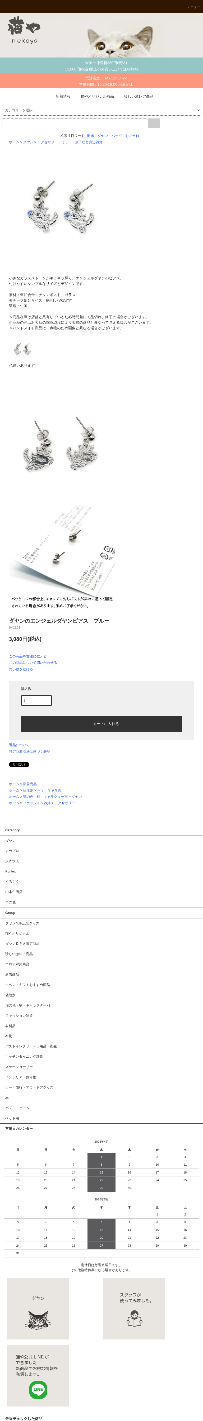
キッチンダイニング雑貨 (24, 1056)
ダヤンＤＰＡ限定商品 (22, 944)
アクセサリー (64, 803)
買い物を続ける (21, 669)
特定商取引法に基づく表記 (29, 752)
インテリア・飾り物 (20, 1077)
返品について (19, 745)
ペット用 (12, 1118)
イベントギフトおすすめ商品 (27, 985)
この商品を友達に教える (28, 656)
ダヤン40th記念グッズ (22, 923)
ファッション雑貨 (36, 803)
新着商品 (30, 784)
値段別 (28, 790)
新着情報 (60, 96)
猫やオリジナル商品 (94, 96)
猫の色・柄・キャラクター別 (45, 797)
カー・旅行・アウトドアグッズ (29, 1087)
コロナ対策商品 (17, 964)
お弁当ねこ (133, 136)
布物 (8, 1036)
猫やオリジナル (17, 934)
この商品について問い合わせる (33, 663)
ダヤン (103, 136)
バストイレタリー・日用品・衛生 (31, 1046)
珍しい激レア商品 (136, 96)
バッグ (117, 136)
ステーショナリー (19, 1067)
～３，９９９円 (49, 790)
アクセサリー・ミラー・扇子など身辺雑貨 (70, 142)
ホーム (14, 142)
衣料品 (10, 1026)
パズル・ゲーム (17, 1108)
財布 (90, 136)
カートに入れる (101, 723)
